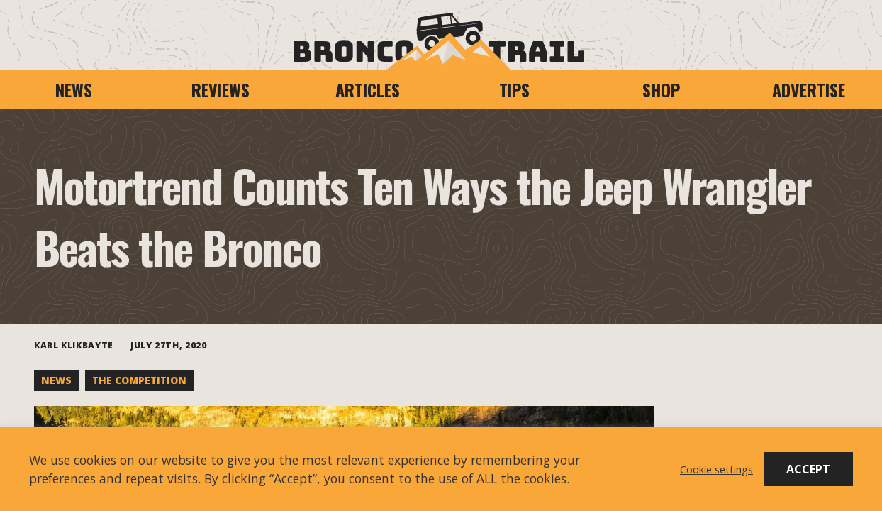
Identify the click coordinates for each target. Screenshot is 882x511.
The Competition (139, 380)
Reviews (220, 89)
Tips (514, 89)
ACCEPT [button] (808, 469)
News (73, 89)
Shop (661, 89)
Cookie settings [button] (716, 469)
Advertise (808, 89)
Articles (367, 89)
